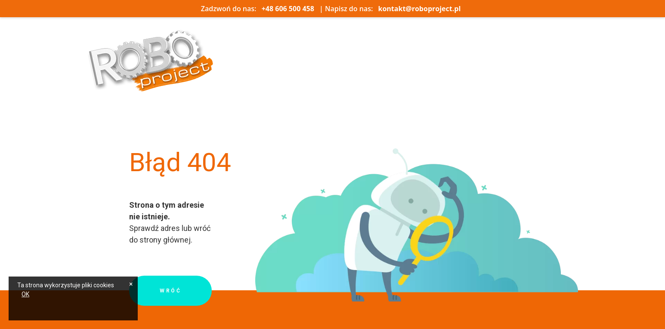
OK (25, 294)
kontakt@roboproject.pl (419, 8)
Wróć (170, 291)
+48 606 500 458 (288, 8)
